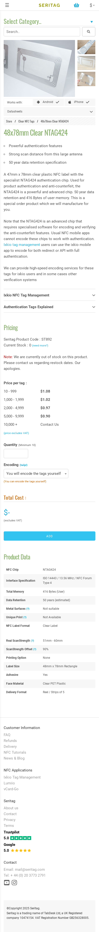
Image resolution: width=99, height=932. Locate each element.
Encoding (15, 465)
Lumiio (9, 783)
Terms (9, 825)
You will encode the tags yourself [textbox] (33, 473)
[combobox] (36, 473)
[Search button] (88, 31)
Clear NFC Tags (26, 121)
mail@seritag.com (30, 869)
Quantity (20, 445)
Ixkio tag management (22, 245)
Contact (10, 814)
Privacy (9, 820)
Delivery (10, 746)
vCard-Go (11, 789)
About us (11, 808)
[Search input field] (42, 31)
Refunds (10, 741)
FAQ (7, 735)
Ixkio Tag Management (22, 777)
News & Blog (14, 758)
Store (9, 121)
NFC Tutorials (15, 752)
